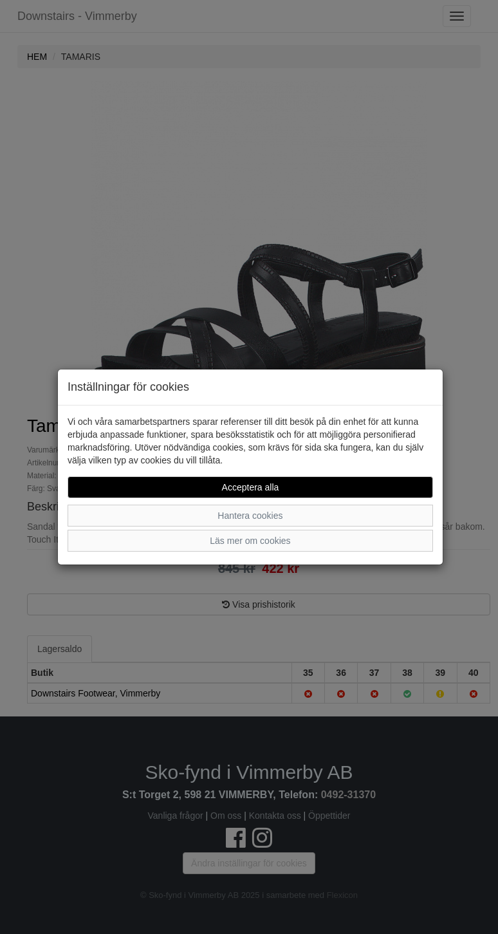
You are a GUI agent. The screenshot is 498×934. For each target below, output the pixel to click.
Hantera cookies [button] (249, 515)
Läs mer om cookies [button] (250, 541)
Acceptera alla (250, 487)
